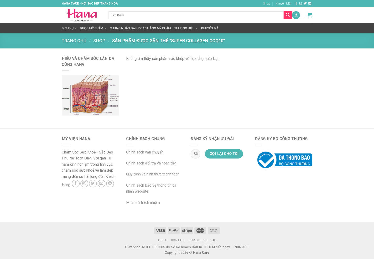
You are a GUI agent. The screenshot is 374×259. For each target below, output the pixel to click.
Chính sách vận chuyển (144, 152)
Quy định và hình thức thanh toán (152, 174)
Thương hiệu (186, 28)
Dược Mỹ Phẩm (93, 28)
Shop (266, 3)
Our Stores (197, 240)
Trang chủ (74, 40)
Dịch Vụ (69, 28)
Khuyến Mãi (283, 3)
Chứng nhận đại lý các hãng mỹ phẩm (140, 28)
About (162, 240)
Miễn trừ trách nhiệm (143, 202)
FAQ (214, 240)
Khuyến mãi (210, 28)
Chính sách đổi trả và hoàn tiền (151, 163)
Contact (178, 240)
